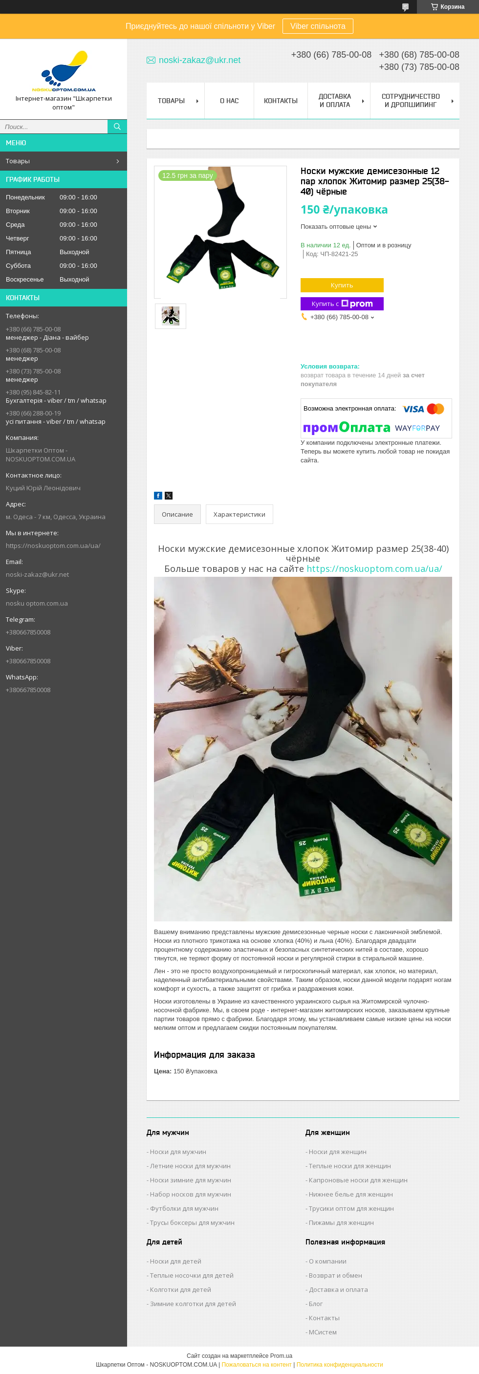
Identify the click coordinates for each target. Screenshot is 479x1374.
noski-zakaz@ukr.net (37, 574)
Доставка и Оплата (335, 100)
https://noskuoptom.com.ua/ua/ (53, 545)
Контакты (281, 101)
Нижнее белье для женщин (351, 1194)
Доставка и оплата (338, 1289)
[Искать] (117, 126)
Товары (18, 160)
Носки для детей (175, 1261)
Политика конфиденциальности (340, 1364)
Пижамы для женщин (341, 1222)
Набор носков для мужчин (190, 1194)
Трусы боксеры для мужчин (192, 1222)
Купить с (342, 303)
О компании (328, 1261)
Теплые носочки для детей (192, 1275)
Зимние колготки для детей (193, 1303)
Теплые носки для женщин (350, 1165)
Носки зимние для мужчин (190, 1180)
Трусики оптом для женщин (351, 1208)
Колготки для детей (180, 1289)
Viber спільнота (318, 26)
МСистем (323, 1332)
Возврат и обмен (335, 1275)
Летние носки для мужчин (190, 1165)
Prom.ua (281, 1355)
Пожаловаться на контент (256, 1364)
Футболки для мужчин (184, 1208)
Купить (342, 285)
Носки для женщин (338, 1151)
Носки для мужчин (178, 1151)
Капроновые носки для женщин (358, 1180)
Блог (316, 1303)
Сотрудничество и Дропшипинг (411, 100)
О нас (229, 101)
